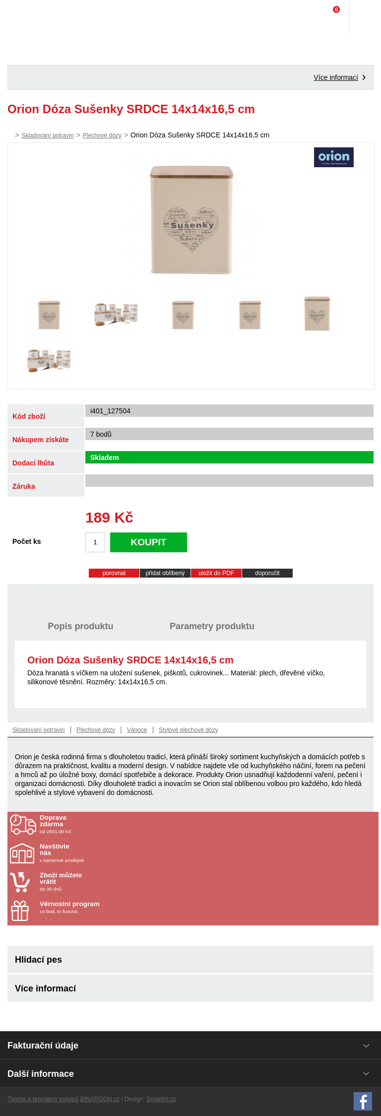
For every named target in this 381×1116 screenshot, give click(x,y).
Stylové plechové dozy (188, 729)
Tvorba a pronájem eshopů (42, 1099)
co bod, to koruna (98, 907)
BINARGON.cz (100, 1099)
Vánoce (137, 729)
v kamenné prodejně (98, 853)
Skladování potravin (47, 135)
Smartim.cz (161, 1099)
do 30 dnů (98, 882)
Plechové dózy (102, 135)
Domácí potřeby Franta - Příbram (28, 17)
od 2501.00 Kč (208, 824)
